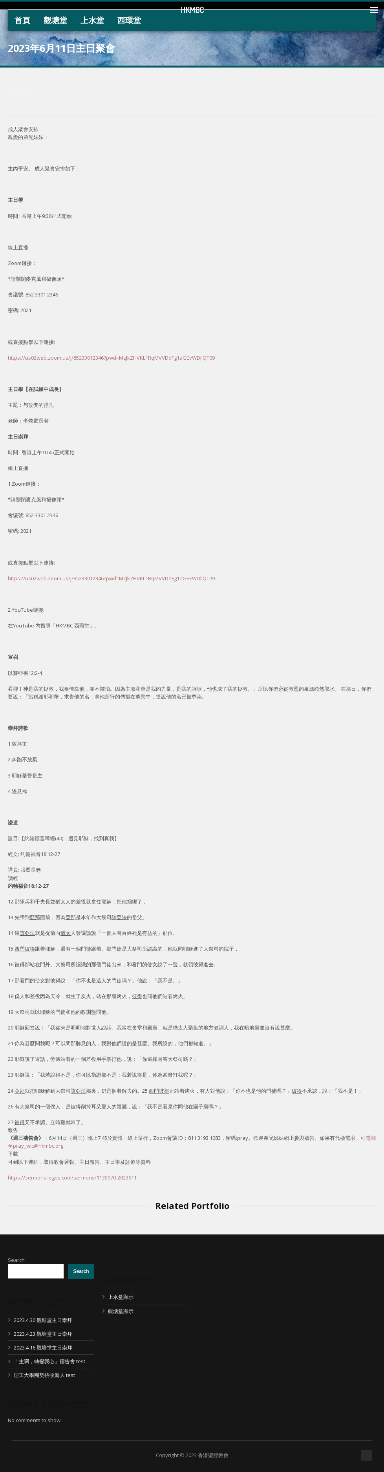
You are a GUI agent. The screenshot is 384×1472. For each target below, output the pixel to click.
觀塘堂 (55, 20)
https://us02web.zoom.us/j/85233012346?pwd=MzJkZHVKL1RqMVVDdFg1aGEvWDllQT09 (111, 357)
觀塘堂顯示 (120, 1311)
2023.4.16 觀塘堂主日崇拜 (43, 1347)
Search (16, 1260)
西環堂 (129, 20)
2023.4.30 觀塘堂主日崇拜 (43, 1320)
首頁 (22, 20)
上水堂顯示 (120, 1296)
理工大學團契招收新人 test (44, 1375)
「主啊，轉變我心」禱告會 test (49, 1361)
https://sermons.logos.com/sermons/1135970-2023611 (72, 1177)
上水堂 (92, 20)
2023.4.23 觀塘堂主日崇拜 (43, 1333)
